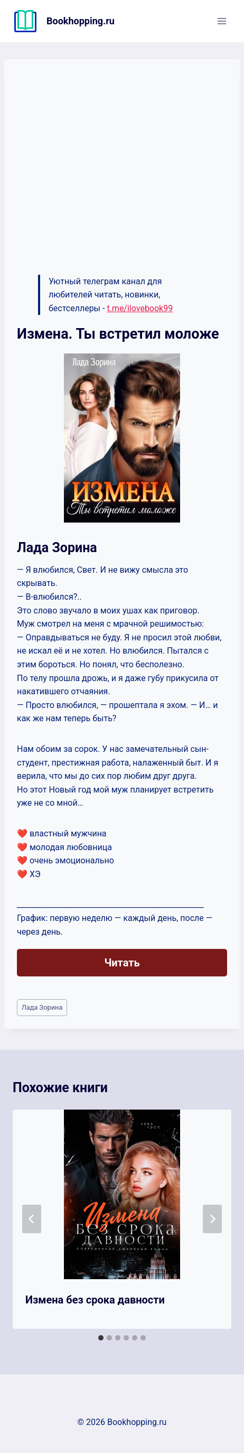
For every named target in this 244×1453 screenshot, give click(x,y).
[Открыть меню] (221, 21)
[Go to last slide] (31, 1219)
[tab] (101, 1337)
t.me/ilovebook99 (140, 308)
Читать (121, 962)
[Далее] (212, 1219)
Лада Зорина (42, 1007)
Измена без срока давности (95, 1299)
